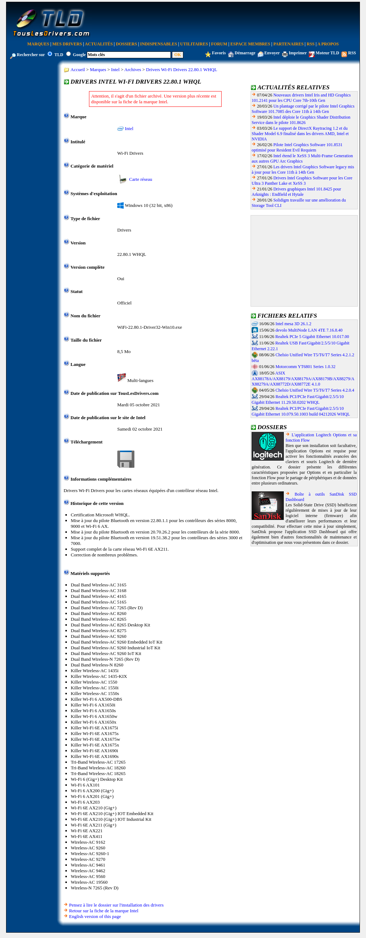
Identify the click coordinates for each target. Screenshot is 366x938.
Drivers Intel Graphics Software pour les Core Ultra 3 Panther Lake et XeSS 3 (302, 180)
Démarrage (245, 52)
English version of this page (95, 916)
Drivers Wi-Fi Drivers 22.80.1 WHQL (181, 69)
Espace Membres (250, 43)
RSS (311, 43)
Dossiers (126, 43)
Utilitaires (194, 43)
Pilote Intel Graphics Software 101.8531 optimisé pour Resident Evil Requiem (297, 147)
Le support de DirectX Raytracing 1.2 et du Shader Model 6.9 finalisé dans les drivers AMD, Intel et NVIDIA (300, 134)
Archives (132, 69)
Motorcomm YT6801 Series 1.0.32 (306, 366)
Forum (219, 43)
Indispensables (158, 43)
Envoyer (272, 52)
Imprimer (298, 52)
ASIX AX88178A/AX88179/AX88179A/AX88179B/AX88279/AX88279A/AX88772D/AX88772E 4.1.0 (303, 379)
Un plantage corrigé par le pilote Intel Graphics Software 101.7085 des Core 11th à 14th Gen (303, 109)
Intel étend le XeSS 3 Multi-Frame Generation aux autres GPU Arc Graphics (302, 158)
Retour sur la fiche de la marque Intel (103, 910)
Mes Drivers (67, 43)
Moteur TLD (327, 52)
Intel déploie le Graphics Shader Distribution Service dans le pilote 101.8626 (301, 120)
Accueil (77, 69)
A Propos (328, 43)
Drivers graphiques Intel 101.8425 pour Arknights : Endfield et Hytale (296, 192)
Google (79, 54)
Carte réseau (140, 179)
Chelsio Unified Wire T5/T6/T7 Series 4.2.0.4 (315, 390)
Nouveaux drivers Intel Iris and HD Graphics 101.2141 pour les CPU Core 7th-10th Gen (301, 98)
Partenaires (288, 43)
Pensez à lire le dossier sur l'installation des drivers (116, 905)
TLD (58, 54)
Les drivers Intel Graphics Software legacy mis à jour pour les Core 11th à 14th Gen (303, 169)
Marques (38, 43)
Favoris (219, 52)
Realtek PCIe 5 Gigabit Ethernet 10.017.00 (312, 336)
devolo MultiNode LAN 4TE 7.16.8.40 (309, 330)
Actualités (99, 43)
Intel (115, 69)
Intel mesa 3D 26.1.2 (293, 323)
